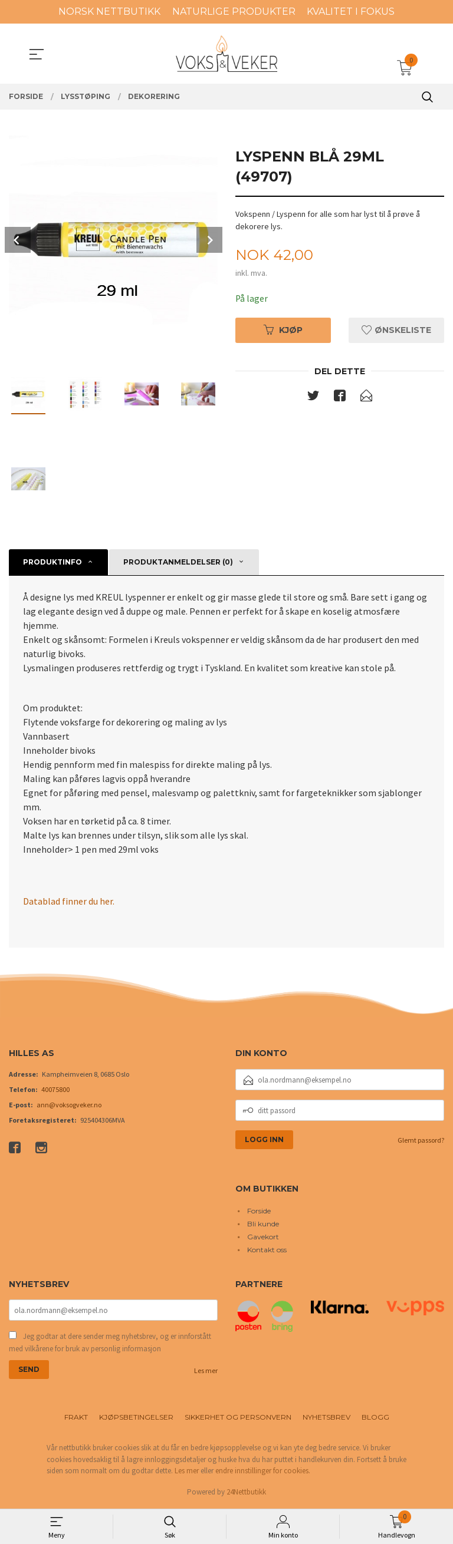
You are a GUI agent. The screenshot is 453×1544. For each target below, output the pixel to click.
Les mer (206, 1372)
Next (209, 240)
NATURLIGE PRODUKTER (234, 11)
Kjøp (283, 330)
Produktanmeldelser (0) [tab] (178, 561)
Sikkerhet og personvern (238, 1418)
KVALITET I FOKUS (351, 11)
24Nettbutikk (246, 1493)
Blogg (375, 1418)
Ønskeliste (396, 330)
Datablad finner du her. (68, 901)
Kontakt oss (267, 1249)
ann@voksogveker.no (69, 1105)
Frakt (76, 1418)
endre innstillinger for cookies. (262, 1472)
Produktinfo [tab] (52, 561)
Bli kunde (263, 1223)
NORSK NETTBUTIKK (109, 11)
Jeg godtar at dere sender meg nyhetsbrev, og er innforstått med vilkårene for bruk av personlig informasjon (110, 1343)
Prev (18, 240)
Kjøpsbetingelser (136, 1418)
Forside (259, 1210)
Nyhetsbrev (326, 1418)
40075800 (55, 1090)
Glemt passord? (421, 1140)
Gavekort (263, 1236)
